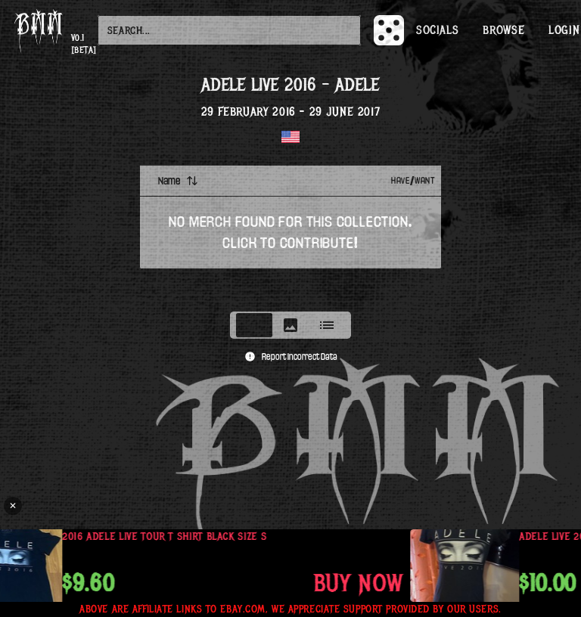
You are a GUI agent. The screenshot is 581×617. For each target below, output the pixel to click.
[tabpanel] (290, 234)
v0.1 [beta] (84, 44)
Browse (503, 30)
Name (178, 181)
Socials (437, 30)
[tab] (254, 325)
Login (563, 30)
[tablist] (290, 325)
